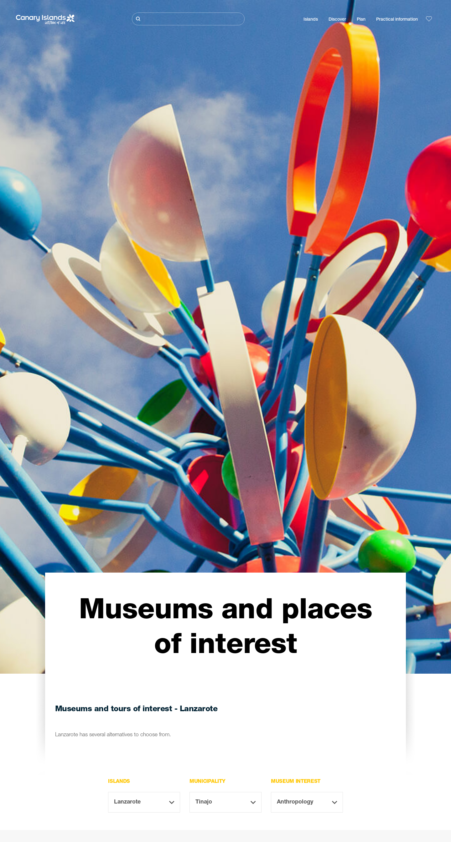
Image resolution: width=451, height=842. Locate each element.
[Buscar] (188, 19)
